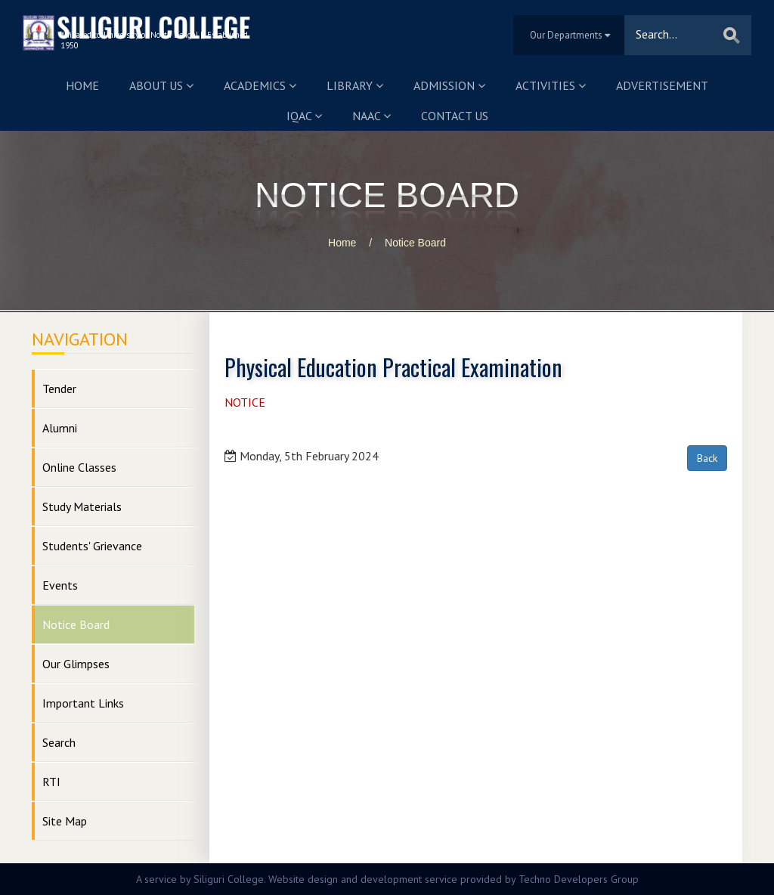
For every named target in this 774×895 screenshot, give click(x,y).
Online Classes (79, 467)
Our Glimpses (76, 663)
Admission (449, 85)
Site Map (64, 820)
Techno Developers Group (579, 879)
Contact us (454, 115)
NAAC (371, 115)
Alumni (59, 427)
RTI (51, 781)
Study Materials (82, 506)
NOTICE (244, 402)
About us (161, 85)
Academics (260, 85)
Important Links (83, 703)
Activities (550, 85)
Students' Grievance (92, 545)
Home (82, 85)
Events (60, 585)
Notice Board (415, 243)
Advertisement (662, 85)
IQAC (304, 115)
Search (59, 742)
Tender (59, 388)
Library (355, 85)
